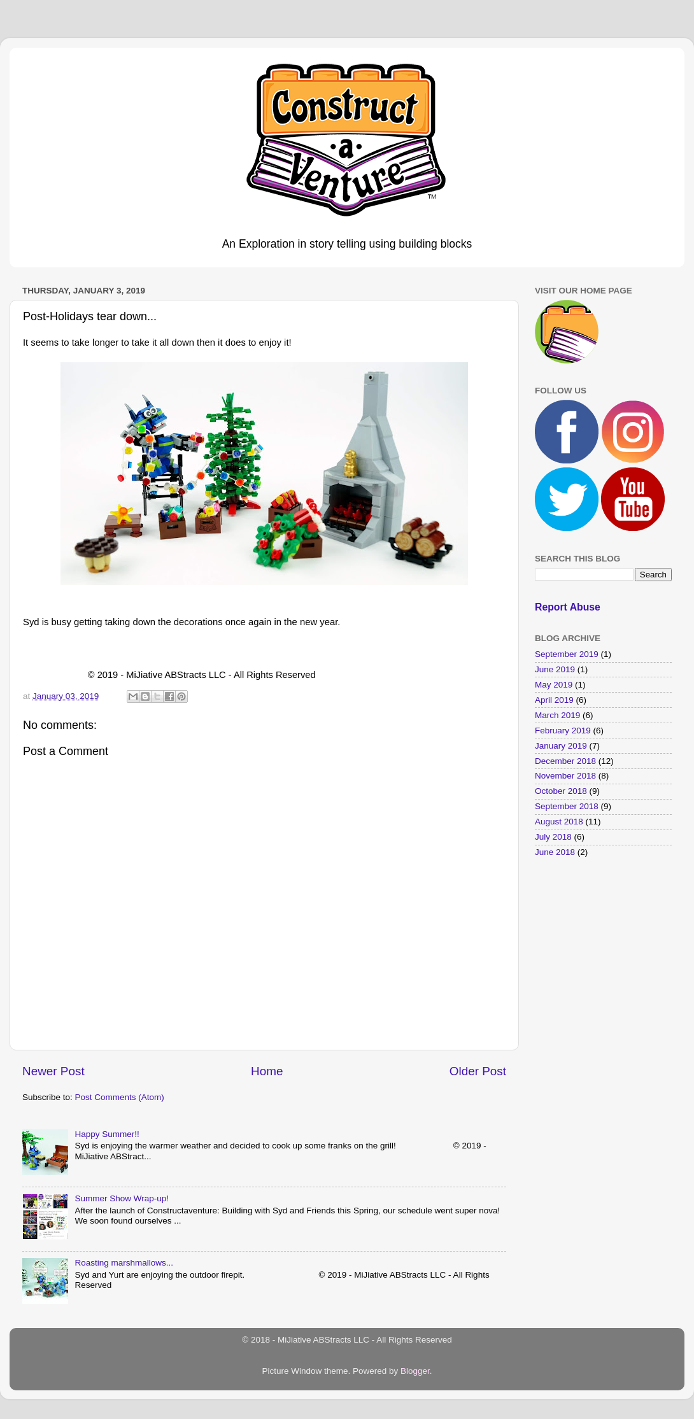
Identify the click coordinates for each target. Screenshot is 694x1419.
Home (267, 1071)
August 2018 (559, 821)
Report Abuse (567, 607)
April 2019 (554, 700)
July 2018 (553, 837)
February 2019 (563, 730)
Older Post (478, 1071)
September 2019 (566, 654)
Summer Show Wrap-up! (121, 1198)
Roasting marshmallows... (123, 1262)
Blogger (415, 1371)
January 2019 (561, 746)
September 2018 (566, 806)
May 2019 (553, 684)
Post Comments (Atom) (119, 1097)
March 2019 (557, 715)
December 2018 (565, 761)
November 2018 (565, 775)
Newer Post (53, 1071)
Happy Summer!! (106, 1134)
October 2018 (561, 791)
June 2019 (555, 669)
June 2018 (555, 852)
